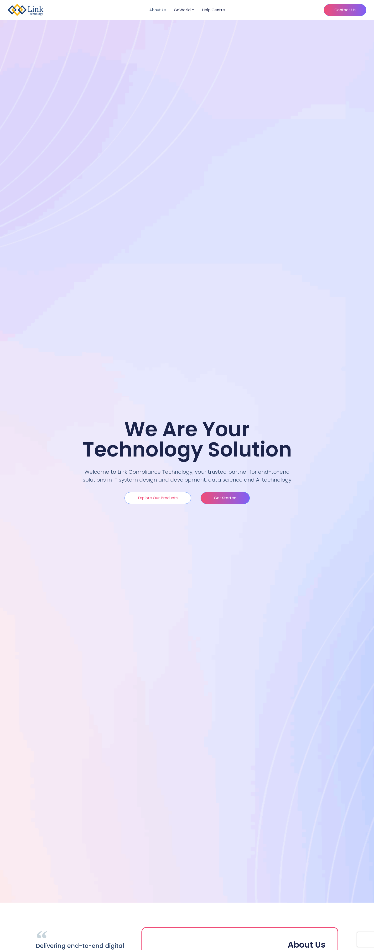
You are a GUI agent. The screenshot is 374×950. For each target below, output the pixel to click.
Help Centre (213, 10)
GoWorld (182, 10)
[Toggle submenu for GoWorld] (192, 10)
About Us (157, 10)
